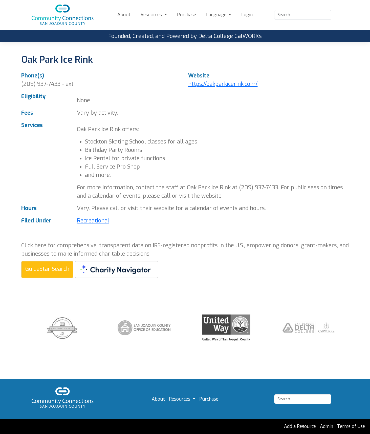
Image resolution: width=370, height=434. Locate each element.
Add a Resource (300, 426)
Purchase (186, 15)
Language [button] (217, 15)
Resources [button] (152, 15)
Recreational (93, 220)
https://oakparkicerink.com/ (223, 84)
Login (247, 15)
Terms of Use (351, 426)
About (123, 15)
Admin (326, 426)
